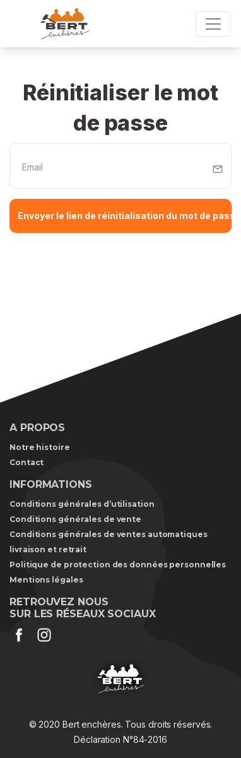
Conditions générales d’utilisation (82, 504)
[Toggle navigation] (213, 24)
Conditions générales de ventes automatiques (108, 534)
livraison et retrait (47, 549)
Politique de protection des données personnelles (117, 564)
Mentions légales (46, 579)
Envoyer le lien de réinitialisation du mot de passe (125, 215)
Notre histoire (39, 447)
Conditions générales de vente (75, 519)
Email (32, 167)
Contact (26, 462)
